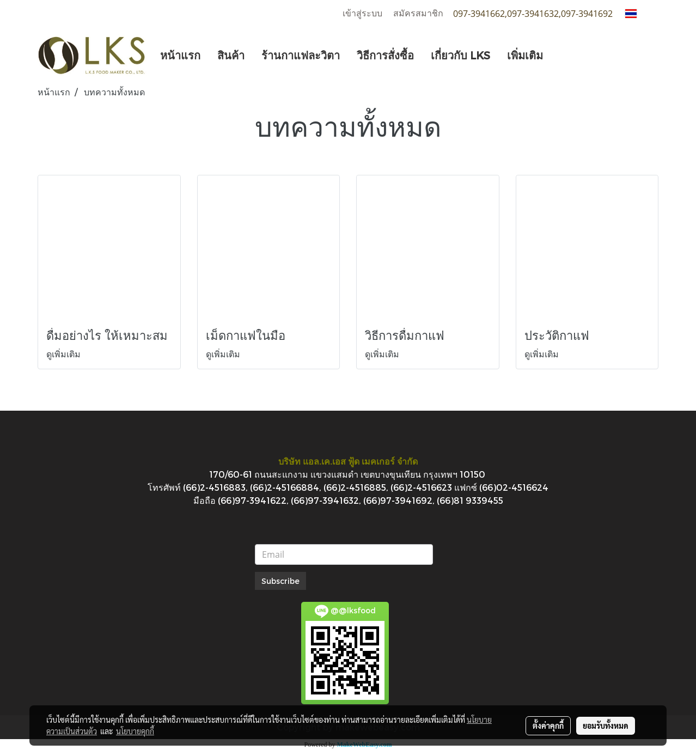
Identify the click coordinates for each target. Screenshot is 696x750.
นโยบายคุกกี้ (135, 731)
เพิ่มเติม (525, 55)
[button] (561, 55)
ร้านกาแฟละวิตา (300, 55)
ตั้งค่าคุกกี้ (548, 725)
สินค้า (231, 55)
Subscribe (280, 581)
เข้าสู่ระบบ (362, 13)
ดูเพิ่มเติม (64, 354)
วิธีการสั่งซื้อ (385, 55)
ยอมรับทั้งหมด (605, 725)
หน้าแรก (180, 55)
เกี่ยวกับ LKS (460, 55)
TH (637, 13)
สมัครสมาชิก (418, 13)
